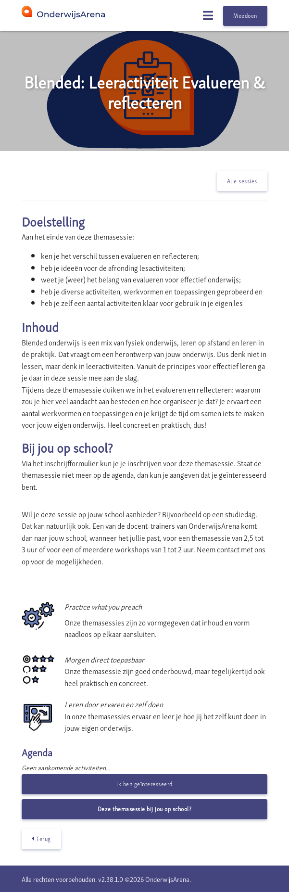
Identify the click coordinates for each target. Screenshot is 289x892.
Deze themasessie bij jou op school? (145, 808)
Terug (41, 839)
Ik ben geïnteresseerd (144, 783)
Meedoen (245, 15)
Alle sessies (242, 180)
